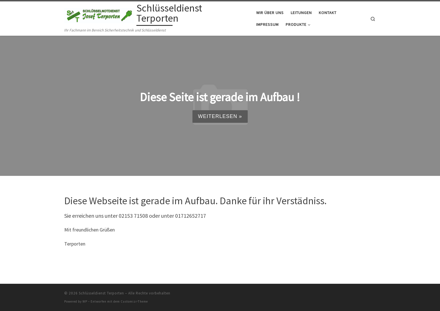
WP (84, 301)
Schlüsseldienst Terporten (101, 293)
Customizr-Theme (134, 301)
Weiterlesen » (220, 116)
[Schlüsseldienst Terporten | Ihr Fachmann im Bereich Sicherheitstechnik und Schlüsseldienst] (99, 14)
